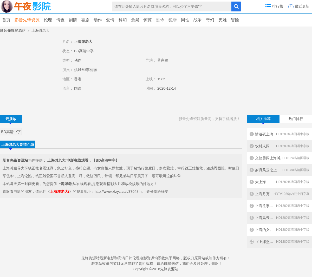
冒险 (235, 20)
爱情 (110, 20)
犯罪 (172, 20)
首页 (6, 20)
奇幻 (210, 20)
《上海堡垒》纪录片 (279, 242)
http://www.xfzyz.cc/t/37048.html (120, 191)
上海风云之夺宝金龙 (279, 218)
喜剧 (85, 20)
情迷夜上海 (279, 134)
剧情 (73, 20)
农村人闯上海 (279, 146)
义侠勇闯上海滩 (279, 158)
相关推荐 (263, 120)
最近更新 (302, 6)
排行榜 (277, 6)
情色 (60, 20)
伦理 (48, 20)
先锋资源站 (169, 269)
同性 (185, 20)
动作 (98, 20)
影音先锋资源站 (12, 30)
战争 (197, 20)
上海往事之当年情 (279, 206)
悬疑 (135, 20)
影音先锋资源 (27, 20)
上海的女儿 (279, 230)
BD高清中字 (11, 132)
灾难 (222, 20)
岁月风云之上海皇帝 (279, 170)
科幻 (123, 20)
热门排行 (296, 119)
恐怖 (160, 20)
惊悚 (148, 20)
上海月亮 (279, 194)
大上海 (279, 182)
